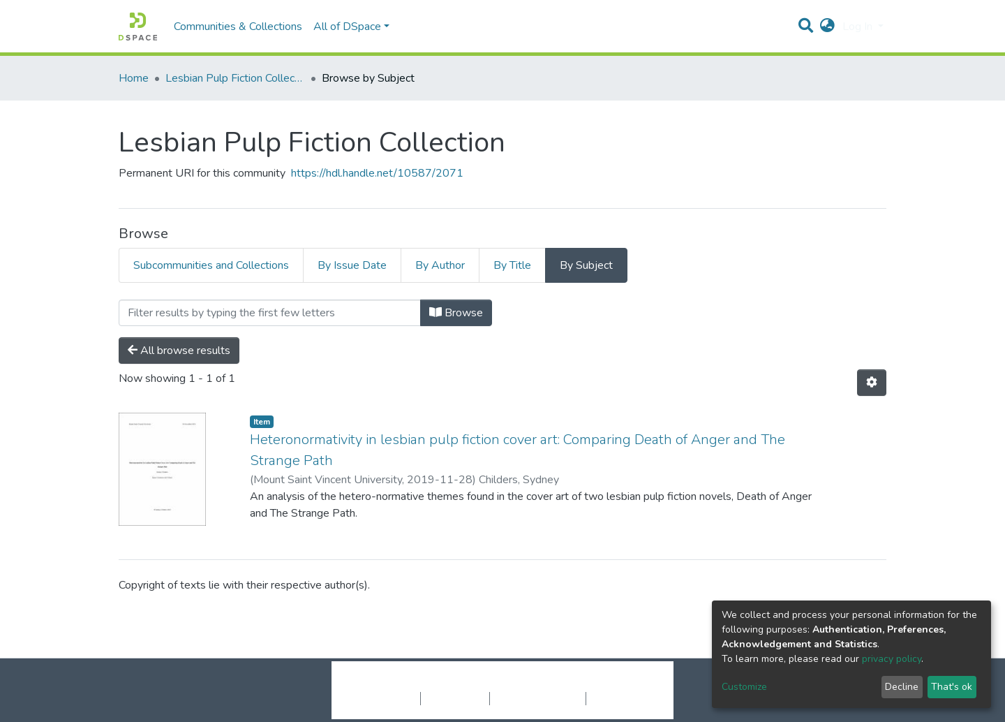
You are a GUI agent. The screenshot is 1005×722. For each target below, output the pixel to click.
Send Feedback (623, 698)
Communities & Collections (238, 26)
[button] (827, 26)
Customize (744, 686)
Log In (858, 26)
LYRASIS (608, 683)
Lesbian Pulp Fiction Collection (235, 78)
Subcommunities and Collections (211, 265)
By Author (440, 265)
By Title (512, 265)
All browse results (179, 350)
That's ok (951, 686)
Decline (901, 686)
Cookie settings (383, 698)
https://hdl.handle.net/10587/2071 (377, 173)
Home (134, 78)
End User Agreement (538, 698)
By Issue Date (352, 265)
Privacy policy (455, 698)
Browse (456, 313)
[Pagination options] (871, 382)
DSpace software (417, 683)
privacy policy (891, 658)
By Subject (586, 265)
